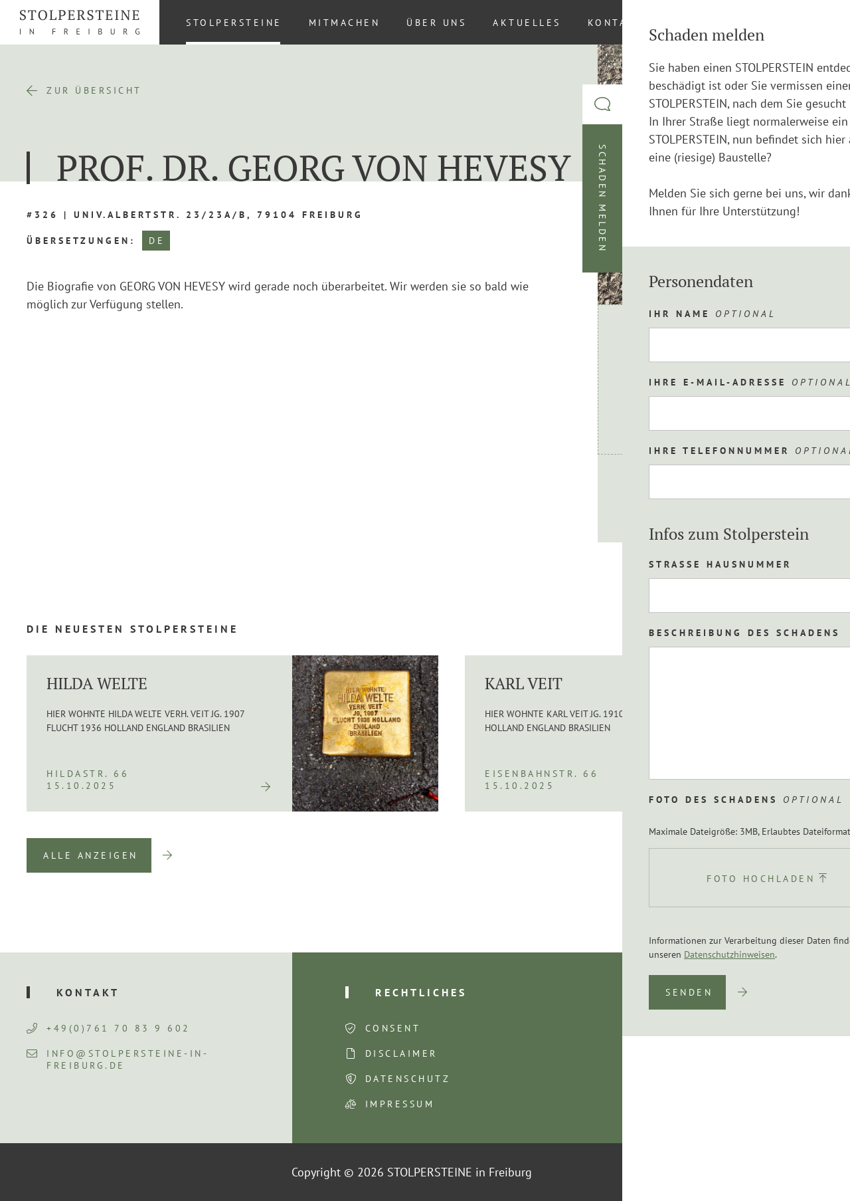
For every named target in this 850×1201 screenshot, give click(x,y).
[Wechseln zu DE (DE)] (816, 22)
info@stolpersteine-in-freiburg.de (118, 1059)
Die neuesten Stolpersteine (132, 628)
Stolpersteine (234, 23)
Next (803, 855)
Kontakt (615, 23)
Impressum (400, 1104)
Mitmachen (345, 23)
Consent (393, 1028)
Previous (735, 855)
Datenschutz (408, 1079)
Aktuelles (527, 23)
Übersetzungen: (81, 241)
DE (157, 241)
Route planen (686, 498)
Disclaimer (401, 1053)
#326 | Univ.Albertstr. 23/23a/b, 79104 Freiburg (195, 215)
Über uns (436, 23)
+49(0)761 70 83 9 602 (109, 1028)
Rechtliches (421, 992)
